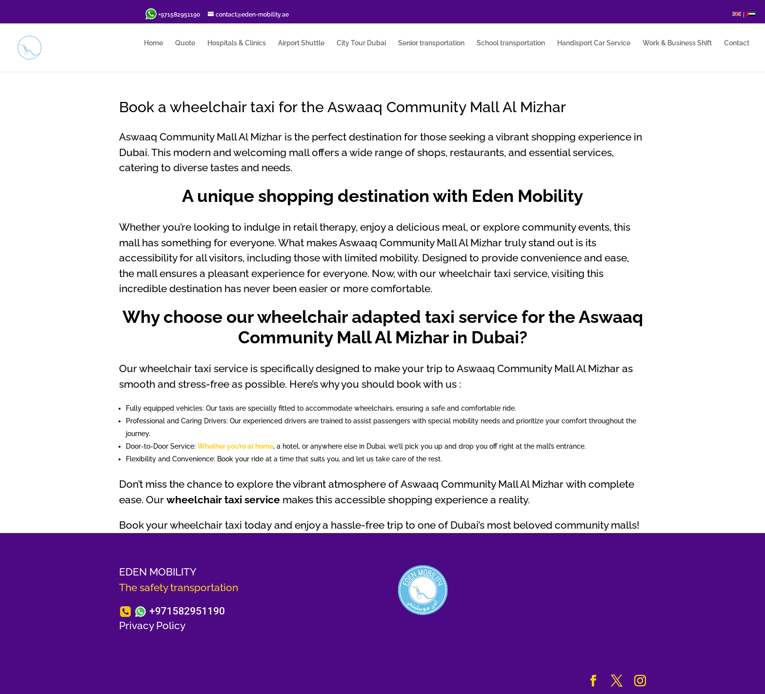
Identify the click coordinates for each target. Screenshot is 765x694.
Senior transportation (431, 43)
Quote (185, 43)
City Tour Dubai (361, 43)
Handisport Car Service (593, 43)
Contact (736, 43)
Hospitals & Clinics (236, 43)
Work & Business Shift (677, 43)
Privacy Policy (152, 625)
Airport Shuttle (301, 43)
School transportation (511, 43)
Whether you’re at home (235, 446)
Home (153, 43)
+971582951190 (187, 611)
